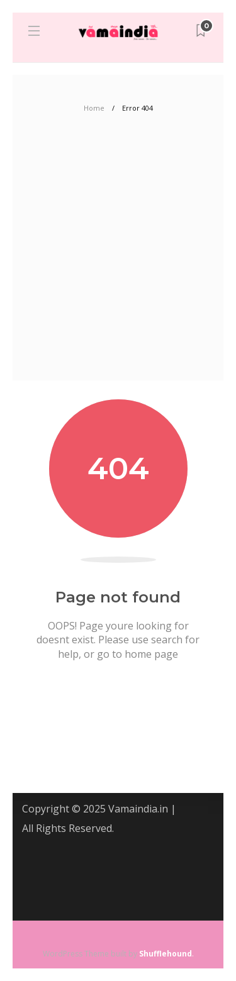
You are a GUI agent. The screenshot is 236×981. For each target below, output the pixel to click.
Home (94, 108)
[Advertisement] (118, 256)
